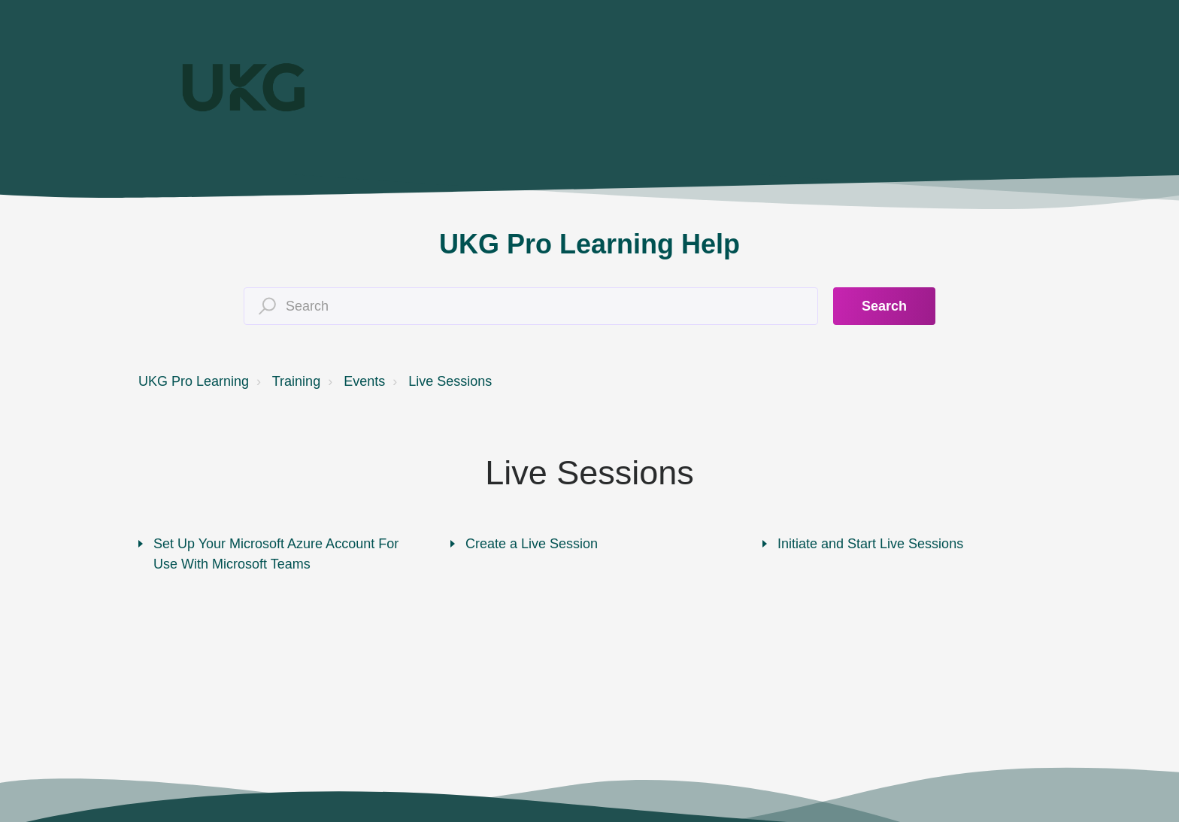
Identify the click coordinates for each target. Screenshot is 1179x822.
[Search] (531, 306)
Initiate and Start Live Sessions (870, 543)
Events (364, 381)
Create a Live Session (531, 543)
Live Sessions (450, 381)
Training (296, 381)
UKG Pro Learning (193, 381)
